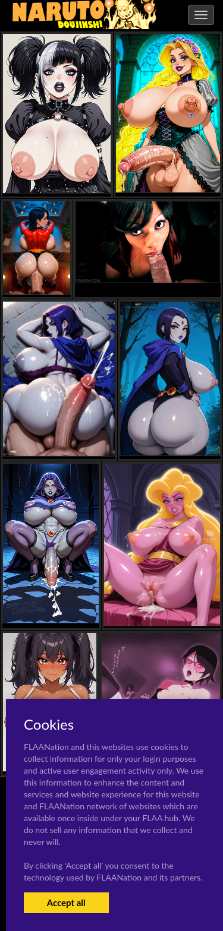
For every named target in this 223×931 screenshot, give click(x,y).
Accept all (66, 902)
